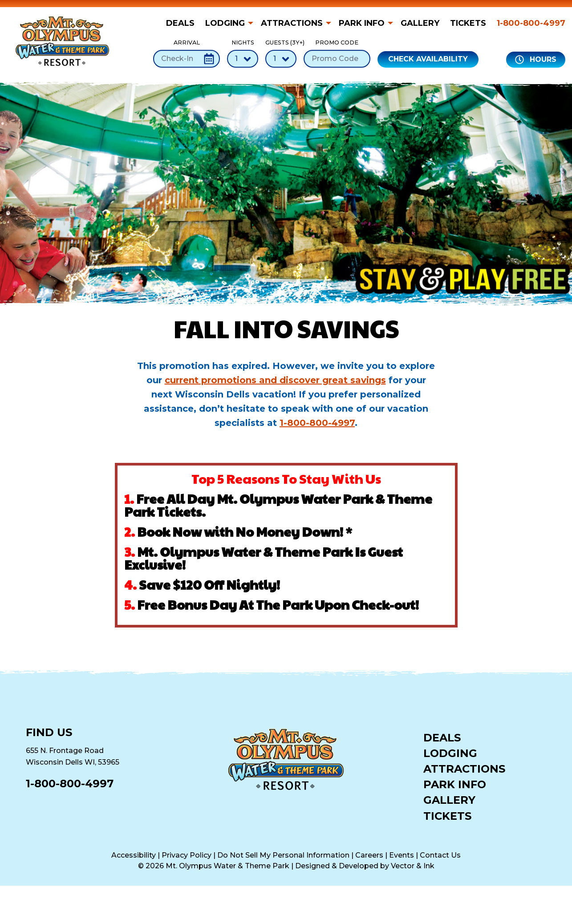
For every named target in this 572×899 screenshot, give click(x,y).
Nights (242, 53)
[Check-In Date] (186, 59)
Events (401, 855)
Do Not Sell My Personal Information (283, 855)
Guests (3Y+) (280, 53)
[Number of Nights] (242, 59)
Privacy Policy (186, 855)
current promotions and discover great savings (275, 380)
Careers (369, 855)
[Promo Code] (337, 59)
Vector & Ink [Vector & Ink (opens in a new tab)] (412, 866)
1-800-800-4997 (531, 23)
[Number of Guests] (280, 59)
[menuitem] (183, 23)
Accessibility (133, 855)
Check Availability (428, 59)
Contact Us (440, 855)
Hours (535, 59)
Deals (180, 23)
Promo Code (337, 53)
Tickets (468, 23)
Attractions (292, 23)
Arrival (186, 53)
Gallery (420, 23)
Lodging (225, 23)
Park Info (362, 23)
